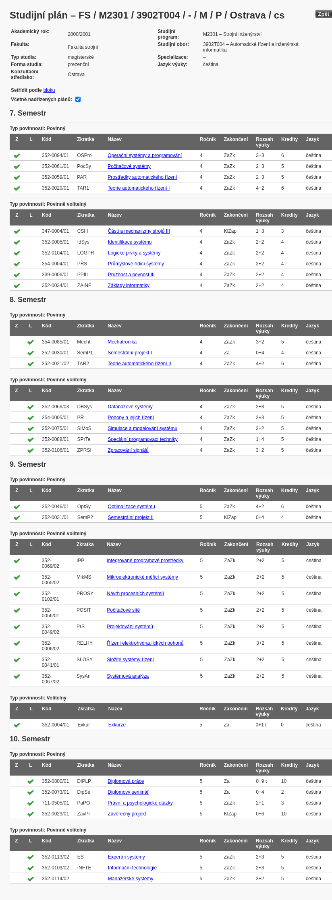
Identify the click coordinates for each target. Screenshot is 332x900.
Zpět (323, 14)
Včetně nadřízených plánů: (41, 99)
